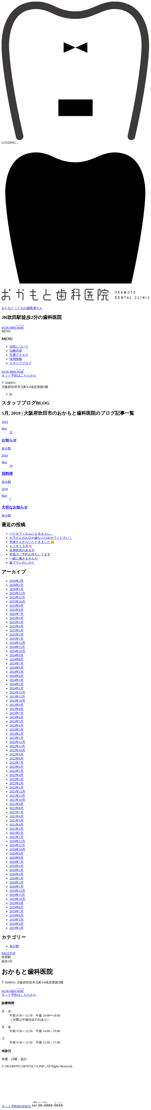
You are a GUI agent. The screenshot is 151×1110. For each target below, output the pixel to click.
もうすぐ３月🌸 (20, 546)
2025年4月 (16, 626)
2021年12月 (17, 791)
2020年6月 (16, 866)
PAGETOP (8, 953)
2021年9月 (16, 804)
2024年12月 (17, 643)
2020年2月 (16, 882)
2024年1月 (16, 688)
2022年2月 (16, 783)
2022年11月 (17, 746)
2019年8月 (16, 907)
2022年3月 (16, 779)
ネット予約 (16, 1106)
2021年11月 (17, 795)
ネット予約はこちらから (19, 375)
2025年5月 (16, 622)
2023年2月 (16, 733)
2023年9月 (16, 704)
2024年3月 (16, 680)
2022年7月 (16, 762)
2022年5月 (16, 771)
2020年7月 (16, 861)
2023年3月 (16, 729)
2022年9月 (16, 754)
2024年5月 (16, 671)
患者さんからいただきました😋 (31, 542)
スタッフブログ (20, 363)
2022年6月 (16, 766)
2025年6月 (16, 618)
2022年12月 (17, 742)
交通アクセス (18, 354)
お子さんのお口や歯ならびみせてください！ (40, 537)
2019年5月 (16, 919)
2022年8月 (16, 758)
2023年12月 (17, 692)
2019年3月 (16, 928)
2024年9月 (16, 655)
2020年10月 (17, 849)
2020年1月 (16, 886)
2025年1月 (16, 638)
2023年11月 (17, 696)
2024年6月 (16, 667)
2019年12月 (17, 890)
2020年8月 (16, 857)
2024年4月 (16, 676)
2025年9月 (16, 605)
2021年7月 (16, 812)
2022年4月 (16, 775)
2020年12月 (17, 841)
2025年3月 (16, 630)
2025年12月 (17, 593)
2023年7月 (16, 713)
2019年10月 (17, 899)
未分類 (14, 946)
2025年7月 (16, 614)
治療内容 (15, 350)
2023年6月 (16, 717)
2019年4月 (16, 923)
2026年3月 (16, 581)
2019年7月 (16, 911)
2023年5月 (16, 721)
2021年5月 (16, 820)
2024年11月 (17, 647)
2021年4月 (16, 824)
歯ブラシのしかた (22, 562)
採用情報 (15, 359)
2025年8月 (16, 609)
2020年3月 (16, 878)
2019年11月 (17, 895)
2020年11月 (17, 845)
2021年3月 (16, 828)
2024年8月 (16, 659)
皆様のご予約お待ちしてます (29, 554)
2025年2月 (16, 634)
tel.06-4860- (13, 327)
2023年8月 (16, 709)
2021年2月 (16, 833)
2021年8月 (16, 808)
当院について (18, 346)
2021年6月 (16, 816)
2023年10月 (17, 700)
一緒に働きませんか (23, 558)
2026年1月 (16, 589)
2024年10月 (17, 651)
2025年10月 (17, 601)
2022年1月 (16, 787)
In (10, 394)
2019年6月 (16, 915)
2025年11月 (17, 597)
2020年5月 (16, 870)
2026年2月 (16, 585)
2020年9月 (16, 853)
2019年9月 (16, 903)
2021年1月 (16, 837)
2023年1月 (16, 738)
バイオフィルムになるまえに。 (31, 533)
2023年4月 (16, 725)
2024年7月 (16, 663)
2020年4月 (16, 874)
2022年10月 (17, 750)
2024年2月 (16, 684)
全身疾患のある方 (22, 550)
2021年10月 (17, 800)
